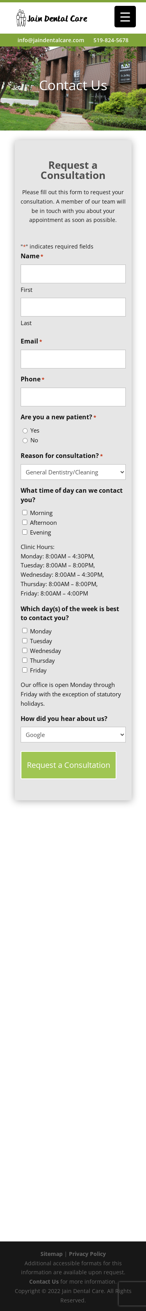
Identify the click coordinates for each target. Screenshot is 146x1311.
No (34, 440)
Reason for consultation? (62, 456)
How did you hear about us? (64, 718)
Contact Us (44, 1281)
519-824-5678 (110, 40)
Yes (34, 430)
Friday (38, 670)
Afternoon (43, 522)
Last (26, 323)
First (26, 289)
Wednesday (45, 651)
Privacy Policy (87, 1253)
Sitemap (51, 1253)
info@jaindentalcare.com (51, 40)
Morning (41, 513)
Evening (40, 532)
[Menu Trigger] (125, 16)
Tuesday (41, 641)
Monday (41, 631)
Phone (32, 380)
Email (31, 342)
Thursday (42, 660)
